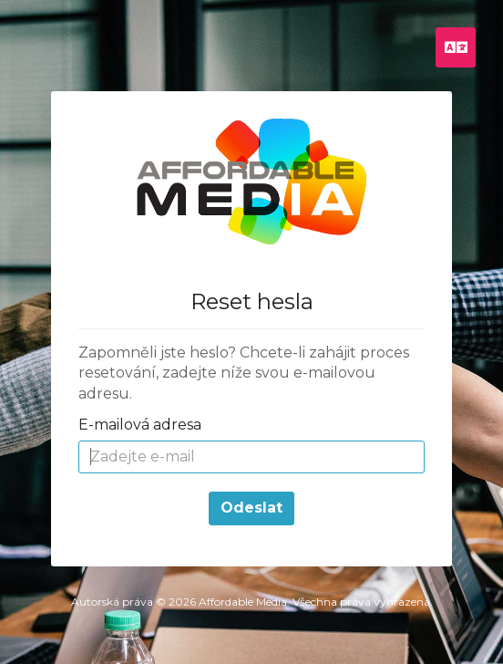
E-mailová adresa (139, 424)
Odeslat (251, 507)
